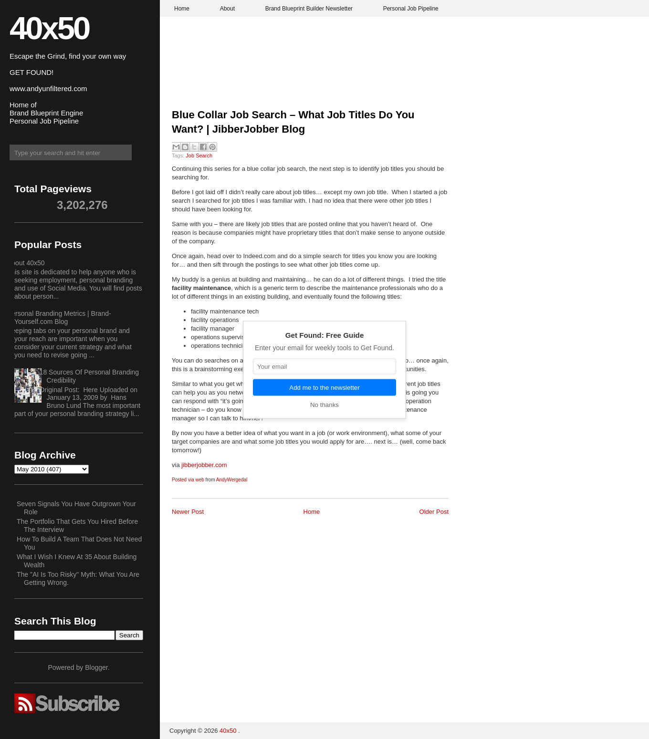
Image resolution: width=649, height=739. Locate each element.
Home (181, 8)
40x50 (49, 28)
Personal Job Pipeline (411, 8)
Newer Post (188, 511)
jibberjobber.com (204, 464)
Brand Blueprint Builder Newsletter (309, 8)
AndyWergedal (231, 479)
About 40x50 (26, 263)
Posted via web (188, 479)
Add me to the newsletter (324, 387)
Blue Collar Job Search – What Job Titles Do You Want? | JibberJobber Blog (293, 122)
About (227, 8)
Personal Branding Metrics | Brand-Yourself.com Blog (59, 317)
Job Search (199, 155)
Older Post (434, 511)
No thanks (324, 404)
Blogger (96, 667)
